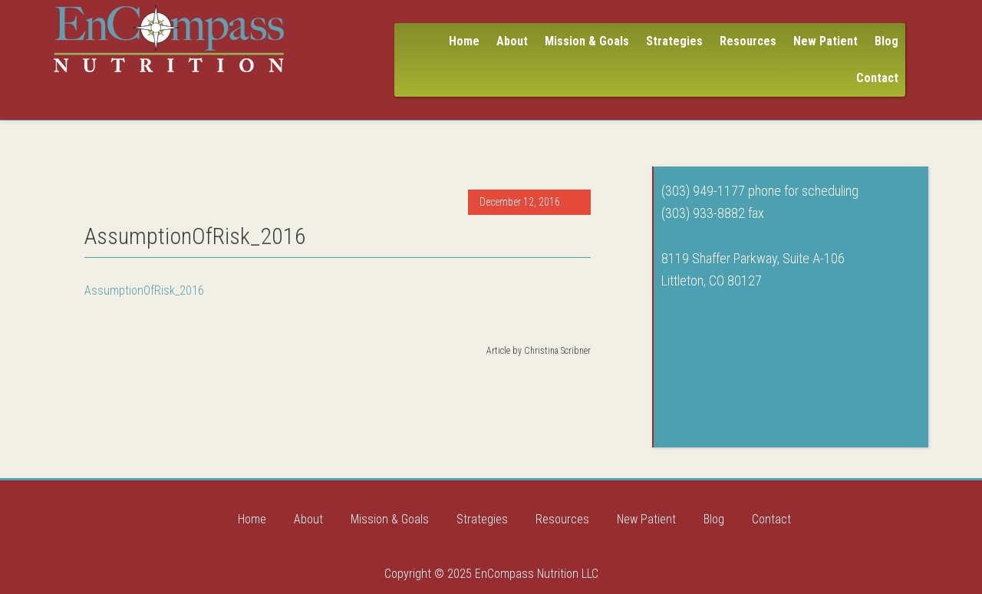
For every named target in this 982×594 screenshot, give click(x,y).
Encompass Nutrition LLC (169, 38)
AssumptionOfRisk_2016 (144, 290)
